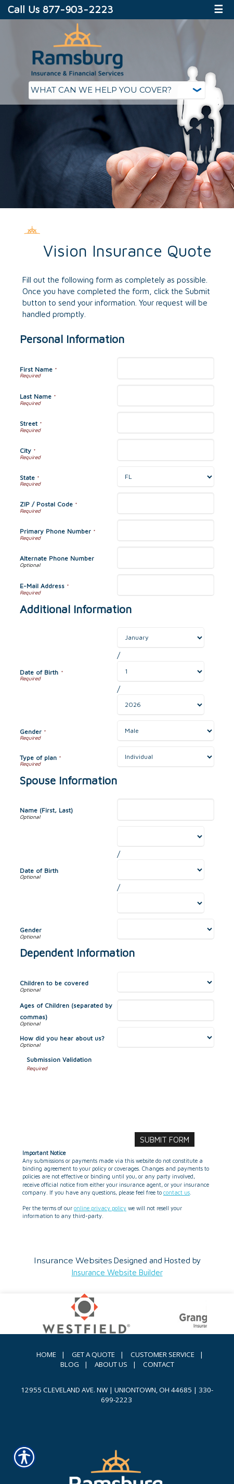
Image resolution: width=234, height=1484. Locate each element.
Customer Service (162, 1354)
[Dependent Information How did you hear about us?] (165, 1037)
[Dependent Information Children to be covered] (165, 982)
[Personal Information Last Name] (165, 396)
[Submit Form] (164, 1139)
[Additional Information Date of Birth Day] (160, 671)
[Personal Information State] (165, 476)
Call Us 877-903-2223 (60, 9)
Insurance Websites (73, 1260)
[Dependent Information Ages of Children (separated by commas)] (165, 1010)
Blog (69, 1364)
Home (46, 1354)
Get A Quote (93, 1354)
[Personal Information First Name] (165, 368)
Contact (158, 1364)
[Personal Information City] (165, 450)
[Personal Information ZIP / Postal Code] (165, 503)
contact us (176, 1192)
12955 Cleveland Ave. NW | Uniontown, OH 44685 (106, 1389)
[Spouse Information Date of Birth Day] (160, 869)
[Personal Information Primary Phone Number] (165, 530)
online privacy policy (100, 1208)
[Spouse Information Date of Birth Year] (160, 903)
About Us (111, 1364)
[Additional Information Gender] (165, 730)
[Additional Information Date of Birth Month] (160, 637)
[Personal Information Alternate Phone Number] (165, 557)
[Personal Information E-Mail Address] (165, 585)
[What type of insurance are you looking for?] (117, 90)
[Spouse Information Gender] (165, 929)
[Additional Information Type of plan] (165, 756)
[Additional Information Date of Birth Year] (160, 704)
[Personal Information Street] (165, 423)
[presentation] (106, 1092)
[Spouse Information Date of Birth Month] (160, 836)
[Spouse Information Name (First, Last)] (165, 809)
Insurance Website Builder (117, 1272)
